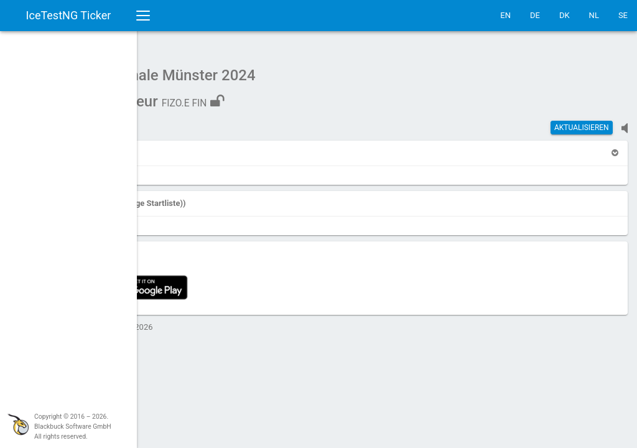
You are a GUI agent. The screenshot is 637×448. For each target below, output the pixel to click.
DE (535, 15)
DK (564, 15)
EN (505, 15)
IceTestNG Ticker (68, 15)
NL (594, 15)
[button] (176, 146)
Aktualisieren (581, 121)
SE (623, 15)
